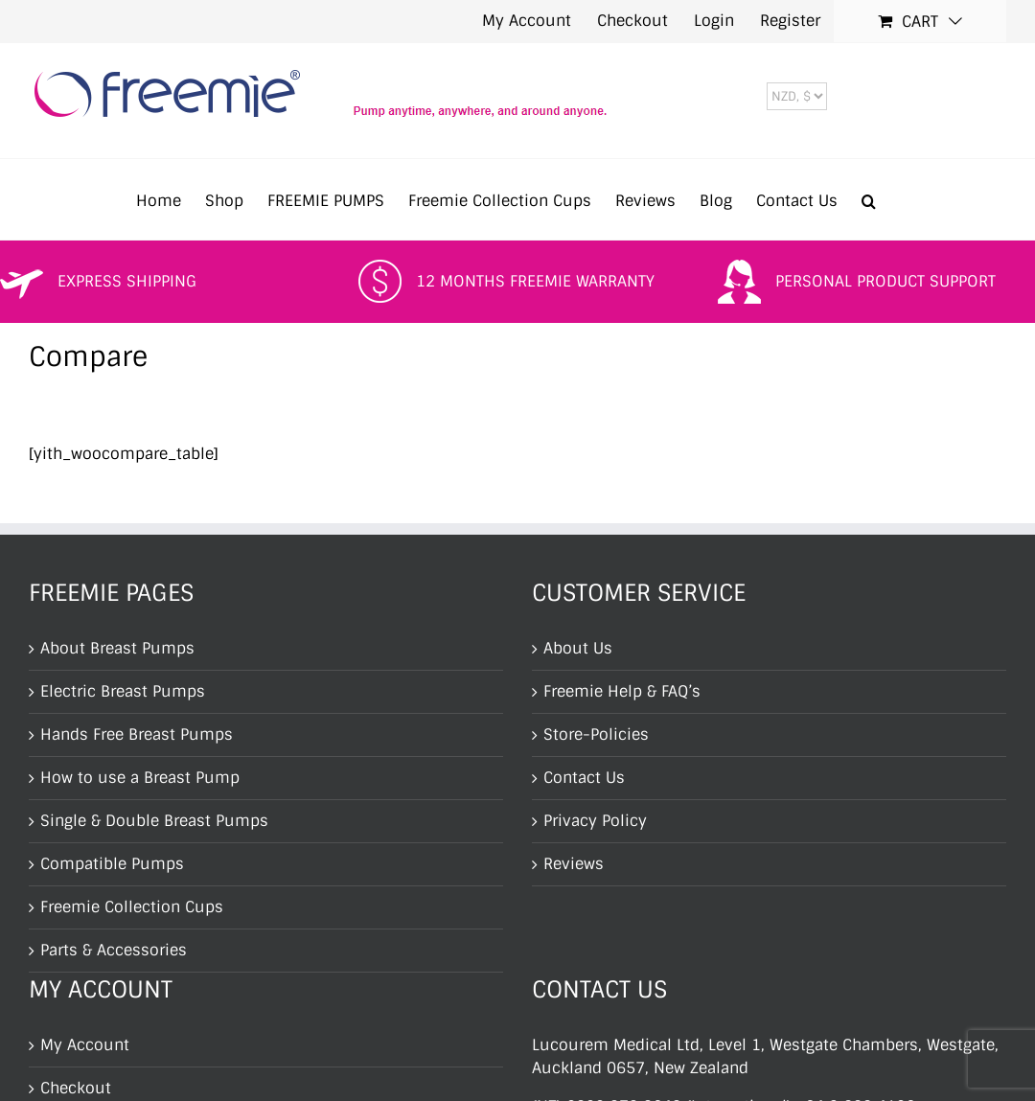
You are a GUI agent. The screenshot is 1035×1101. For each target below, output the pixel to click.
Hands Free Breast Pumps (136, 734)
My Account (84, 1045)
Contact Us (584, 778)
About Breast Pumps (117, 648)
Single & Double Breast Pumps (154, 821)
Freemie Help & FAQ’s (622, 691)
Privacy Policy (595, 821)
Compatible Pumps (112, 864)
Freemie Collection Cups (131, 907)
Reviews (573, 864)
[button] (869, 199)
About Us (577, 648)
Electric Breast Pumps (122, 691)
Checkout (75, 1088)
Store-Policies (596, 734)
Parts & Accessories (113, 950)
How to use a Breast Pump (140, 778)
